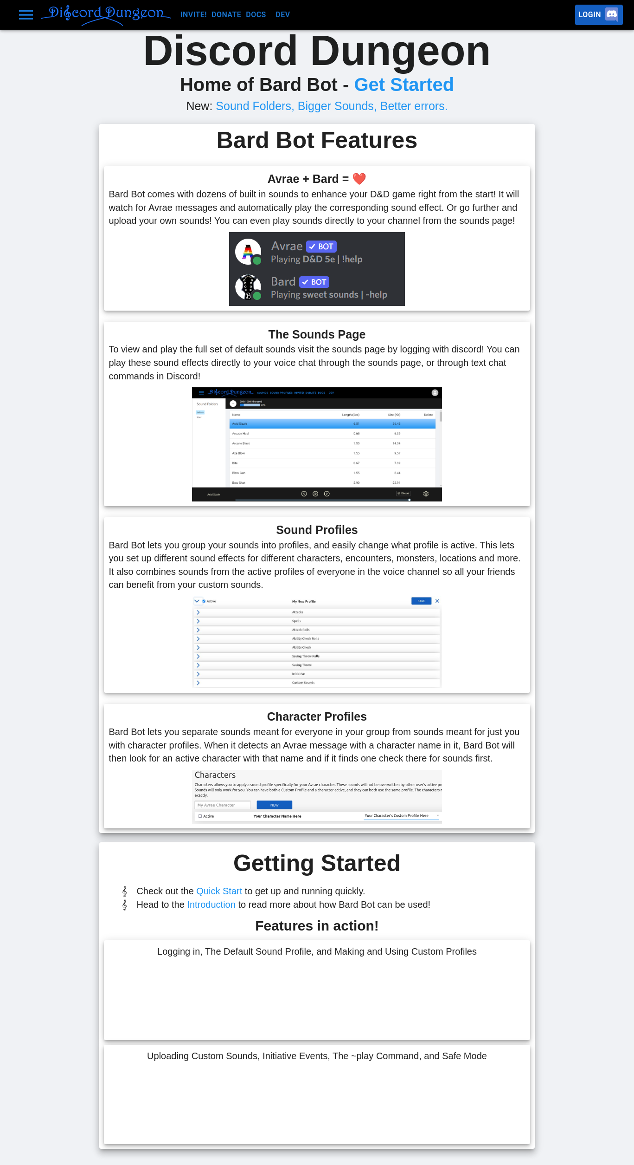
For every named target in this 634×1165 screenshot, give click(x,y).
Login (599, 15)
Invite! (193, 14)
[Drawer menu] (26, 15)
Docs (258, 14)
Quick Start (219, 891)
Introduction (211, 904)
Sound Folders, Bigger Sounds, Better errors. (332, 105)
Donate (226, 14)
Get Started (404, 84)
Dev (288, 14)
